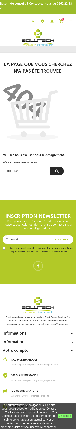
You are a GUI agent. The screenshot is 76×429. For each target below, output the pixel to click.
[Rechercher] (26, 171)
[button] (52, 21)
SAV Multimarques (24, 360)
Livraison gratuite (24, 391)
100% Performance (24, 375)
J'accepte (65, 415)
